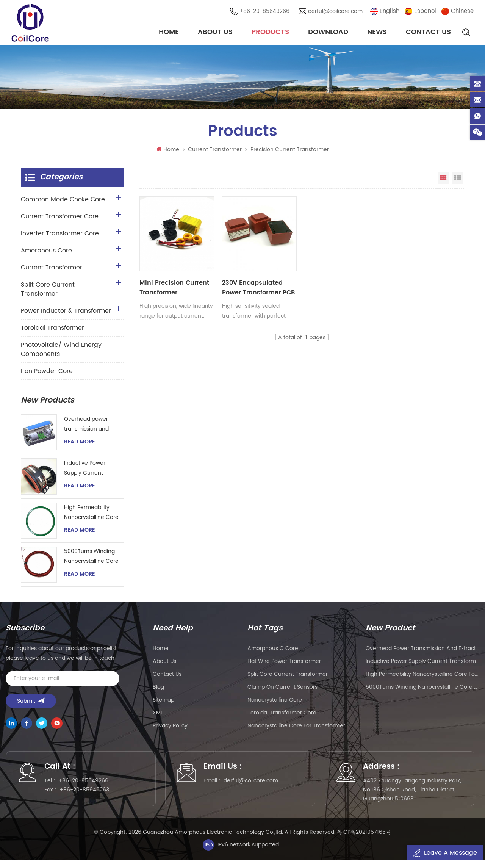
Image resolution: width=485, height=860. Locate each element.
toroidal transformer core (281, 712)
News (377, 32)
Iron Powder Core (47, 371)
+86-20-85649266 (264, 11)
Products (270, 32)
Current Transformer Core (60, 216)
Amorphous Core (46, 250)
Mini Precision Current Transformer (174, 288)
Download (328, 32)
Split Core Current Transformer (48, 289)
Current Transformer (215, 149)
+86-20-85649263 (84, 789)
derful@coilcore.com (335, 11)
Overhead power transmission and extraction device (86, 424)
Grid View (443, 178)
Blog (158, 687)
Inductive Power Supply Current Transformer (84, 468)
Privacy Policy (170, 725)
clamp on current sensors (282, 687)
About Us (215, 32)
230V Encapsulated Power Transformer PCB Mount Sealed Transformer (258, 288)
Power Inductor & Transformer (66, 311)
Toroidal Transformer (52, 328)
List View (457, 178)
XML (158, 712)
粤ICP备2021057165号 (364, 832)
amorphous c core (272, 648)
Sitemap (163, 700)
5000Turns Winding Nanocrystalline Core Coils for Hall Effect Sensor (91, 556)
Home (169, 32)
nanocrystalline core (274, 700)
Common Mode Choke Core (63, 199)
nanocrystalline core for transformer (296, 725)
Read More (79, 442)
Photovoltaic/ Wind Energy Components (61, 349)
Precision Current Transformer (289, 149)
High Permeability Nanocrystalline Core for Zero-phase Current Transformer (91, 512)
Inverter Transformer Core (60, 233)
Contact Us (428, 32)
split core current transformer (287, 674)
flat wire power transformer (284, 661)
